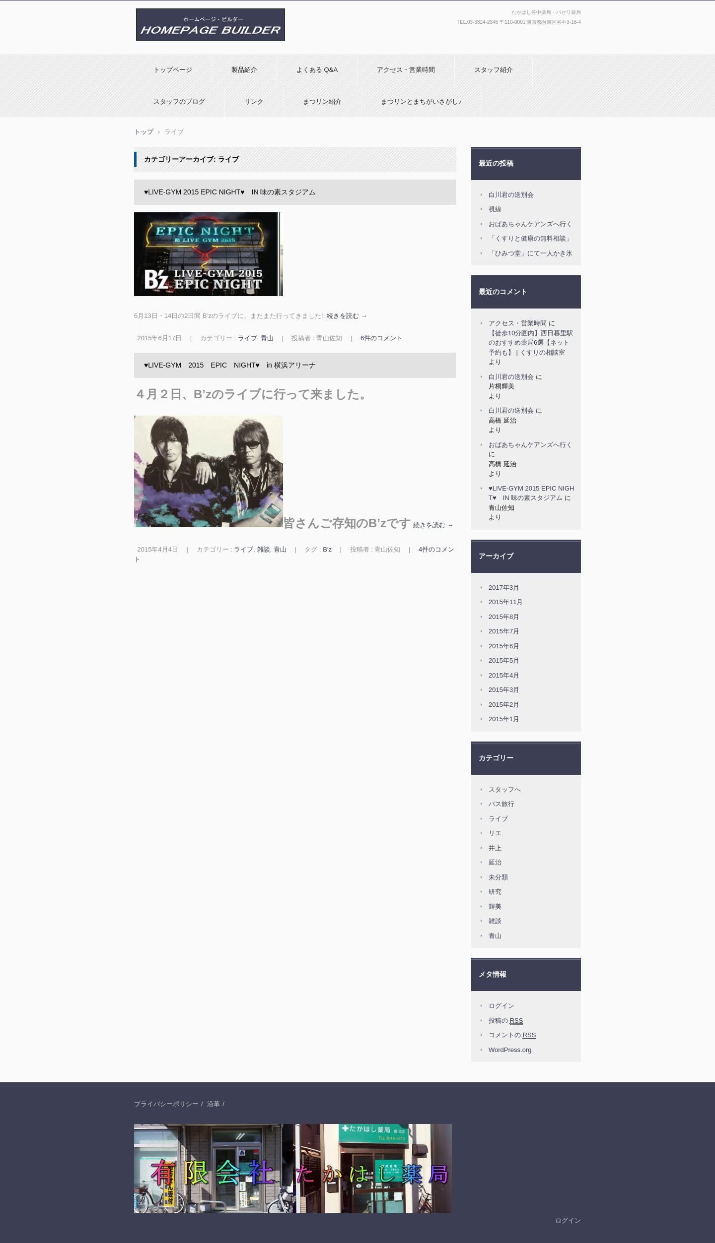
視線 (495, 209)
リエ (495, 833)
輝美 (495, 906)
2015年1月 (504, 719)
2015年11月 (506, 602)
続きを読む (347, 315)
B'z (327, 549)
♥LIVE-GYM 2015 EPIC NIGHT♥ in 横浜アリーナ (230, 365)
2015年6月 (504, 646)
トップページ (172, 69)
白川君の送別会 (511, 194)
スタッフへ (505, 789)
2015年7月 (504, 631)
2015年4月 (504, 675)
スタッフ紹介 (493, 69)
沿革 (213, 1104)
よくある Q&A (317, 69)
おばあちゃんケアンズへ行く (530, 224)
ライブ (247, 338)
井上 (495, 848)
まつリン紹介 (322, 101)
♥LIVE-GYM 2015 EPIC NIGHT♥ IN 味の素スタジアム (230, 192)
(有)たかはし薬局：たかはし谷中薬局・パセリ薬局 (208, 51)
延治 (495, 862)
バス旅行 (501, 804)
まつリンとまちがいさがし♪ (421, 101)
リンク (254, 101)
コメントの (512, 1035)
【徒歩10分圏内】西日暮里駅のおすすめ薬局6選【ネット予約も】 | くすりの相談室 (531, 342)
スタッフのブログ (179, 101)
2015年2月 (504, 704)
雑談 (263, 549)
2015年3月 (504, 689)
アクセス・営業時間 (406, 69)
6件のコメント (381, 338)
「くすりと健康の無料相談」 (530, 238)
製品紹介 (244, 69)
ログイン (501, 1005)
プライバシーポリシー (166, 1104)
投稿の (506, 1021)
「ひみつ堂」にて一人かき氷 (530, 253)
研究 (495, 891)
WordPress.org (510, 1050)
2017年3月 (504, 587)
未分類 (498, 877)
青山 (267, 338)
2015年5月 (504, 660)
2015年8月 (504, 617)
